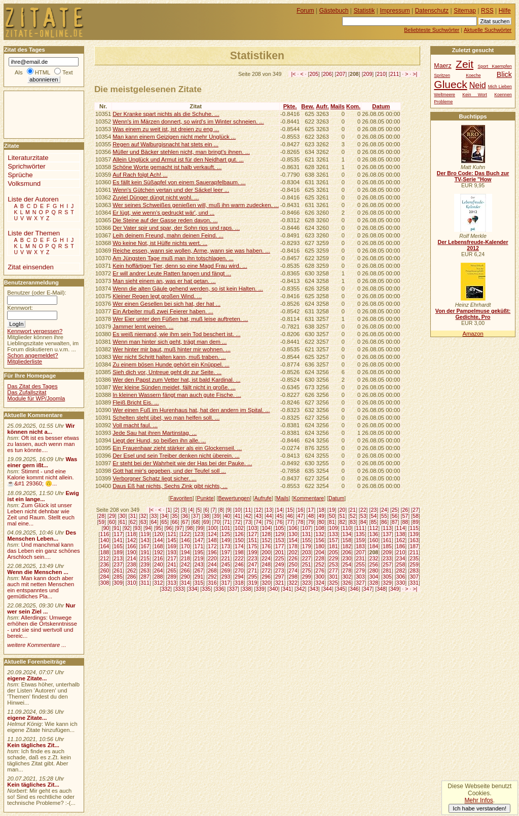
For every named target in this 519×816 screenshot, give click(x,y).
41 (238, 516)
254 (346, 564)
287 (145, 577)
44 (269, 516)
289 (171, 577)
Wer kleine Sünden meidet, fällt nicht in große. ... (174, 387)
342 (300, 589)
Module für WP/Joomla (36, 398)
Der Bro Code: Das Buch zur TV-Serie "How (473, 176)
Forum (305, 10)
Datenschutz (432, 10)
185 (387, 546)
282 (400, 570)
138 (400, 534)
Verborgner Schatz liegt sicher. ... (154, 478)
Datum (381, 106)
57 (405, 516)
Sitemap (465, 10)
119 (145, 534)
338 (246, 589)
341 (286, 589)
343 (313, 589)
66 (175, 522)
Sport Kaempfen (494, 66)
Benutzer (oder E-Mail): (36, 293)
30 (123, 516)
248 (266, 564)
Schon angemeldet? (32, 355)
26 (405, 510)
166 (131, 546)
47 (301, 516)
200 (266, 552)
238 (131, 564)
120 (158, 534)
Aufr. (322, 106)
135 (360, 534)
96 (169, 528)
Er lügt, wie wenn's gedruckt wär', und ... (163, 213)
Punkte (205, 498)
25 (395, 510)
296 (266, 577)
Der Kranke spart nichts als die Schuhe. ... (166, 114)
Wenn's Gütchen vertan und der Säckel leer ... (171, 190)
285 (118, 577)
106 (293, 528)
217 (171, 558)
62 (133, 522)
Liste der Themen (34, 233)
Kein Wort (474, 94)
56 (395, 516)
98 (190, 528)
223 (252, 558)
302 (346, 577)
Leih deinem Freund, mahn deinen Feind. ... (168, 235)
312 (158, 583)
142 (131, 540)
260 (104, 570)
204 (319, 552)
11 (248, 510)
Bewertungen (234, 498)
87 (395, 522)
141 (118, 540)
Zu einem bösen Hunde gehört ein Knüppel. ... (171, 364)
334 (192, 589)
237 (118, 564)
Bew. (307, 106)
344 (327, 589)
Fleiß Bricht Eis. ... (136, 402)
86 (384, 522)
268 (212, 570)
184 (374, 546)
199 (252, 552)
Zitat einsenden (31, 267)
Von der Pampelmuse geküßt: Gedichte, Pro (472, 314)
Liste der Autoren (33, 199)
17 (311, 510)
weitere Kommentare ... (36, 645)
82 (342, 522)
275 (306, 570)
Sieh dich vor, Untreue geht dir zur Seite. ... (167, 372)
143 (145, 540)
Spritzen (442, 75)
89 (416, 522)
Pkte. (290, 106)
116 (104, 534)
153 (279, 540)
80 (321, 522)
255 (360, 564)
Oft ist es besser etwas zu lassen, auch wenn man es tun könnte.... (43, 444)
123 (198, 534)
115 (414, 528)
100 (212, 528)
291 (198, 577)
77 (290, 522)
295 (252, 577)
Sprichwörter (26, 166)
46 (290, 516)
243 (198, 564)
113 (387, 528)
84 (363, 522)
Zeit (464, 64)
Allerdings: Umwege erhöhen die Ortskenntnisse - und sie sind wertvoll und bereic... (42, 627)
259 (414, 564)
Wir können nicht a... (41, 429)
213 (118, 558)
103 (252, 528)
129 (279, 534)
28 (101, 516)
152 (266, 540)
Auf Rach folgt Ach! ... (140, 175)
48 (311, 516)
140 (104, 540)
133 (333, 534)
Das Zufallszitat (26, 392)
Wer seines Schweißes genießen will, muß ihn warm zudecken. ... (196, 205)
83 (353, 522)
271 (252, 570)
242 (185, 564)
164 (104, 546)
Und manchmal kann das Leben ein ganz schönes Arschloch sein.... (43, 551)
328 (374, 583)
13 (269, 510)
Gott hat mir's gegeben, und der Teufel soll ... (169, 471)
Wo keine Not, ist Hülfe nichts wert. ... (160, 243)
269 (225, 570)
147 (198, 540)
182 (346, 546)
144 (158, 540)
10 (238, 510)
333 (179, 589)
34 (164, 516)
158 (346, 540)
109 (333, 528)
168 (158, 546)
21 (353, 510)
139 (414, 534)
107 (306, 528)
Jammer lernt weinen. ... (143, 326)
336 (220, 589)
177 (279, 546)
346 (354, 589)
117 (118, 534)
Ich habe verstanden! (479, 808)
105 (279, 528)
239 (145, 564)
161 (387, 540)
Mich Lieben (500, 86)
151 (252, 540)
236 (104, 564)
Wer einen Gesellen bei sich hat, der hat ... (166, 304)
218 (185, 558)
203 (306, 552)
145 (171, 540)
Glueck (450, 84)
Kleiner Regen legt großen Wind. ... (157, 296)
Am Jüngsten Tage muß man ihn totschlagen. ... (173, 258)
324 (319, 583)
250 (293, 564)
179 (306, 546)
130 (293, 534)
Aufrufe (263, 498)
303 (360, 577)
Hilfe (505, 10)
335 (206, 589)
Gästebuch (334, 10)
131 (306, 534)
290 (185, 577)
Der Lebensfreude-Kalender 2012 (472, 245)
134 (346, 534)
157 (333, 540)
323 (306, 583)
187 (414, 546)
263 (145, 570)
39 (217, 516)
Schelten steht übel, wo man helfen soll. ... (166, 418)
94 (148, 528)
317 (225, 583)
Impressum (395, 10)
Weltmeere (444, 94)
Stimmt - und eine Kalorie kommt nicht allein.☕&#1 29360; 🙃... (40, 477)
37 (196, 516)
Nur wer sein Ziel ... (41, 608)
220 (212, 558)
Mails (337, 106)
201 (279, 552)
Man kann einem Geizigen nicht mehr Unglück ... (174, 137)
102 (239, 528)
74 (258, 522)
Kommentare (308, 498)
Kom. (353, 106)
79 (311, 522)
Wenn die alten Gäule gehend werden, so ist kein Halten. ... (188, 288)
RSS (487, 10)
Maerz (442, 65)
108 (319, 528)
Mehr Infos (478, 800)
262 (131, 570)
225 (279, 558)
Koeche (473, 75)
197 (225, 552)
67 (185, 522)
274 (293, 570)
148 (212, 540)
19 (332, 510)
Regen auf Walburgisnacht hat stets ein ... (165, 144)
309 (118, 583)
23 (373, 510)
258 (400, 564)
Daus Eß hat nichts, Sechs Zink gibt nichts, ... (170, 486)
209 (368, 74)
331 (414, 583)
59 (101, 522)
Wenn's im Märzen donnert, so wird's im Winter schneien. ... (188, 121)
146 (185, 540)
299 (306, 577)
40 (227, 516)
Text (67, 72)
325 (333, 583)
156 (319, 540)
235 (414, 558)
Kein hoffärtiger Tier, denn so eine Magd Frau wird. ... (180, 266)
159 (360, 540)
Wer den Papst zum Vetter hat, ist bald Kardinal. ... (176, 380)
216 (158, 558)
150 (239, 540)
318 (239, 583)
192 (158, 552)
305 (387, 577)
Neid (477, 85)
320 (266, 583)
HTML (42, 72)
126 (239, 534)
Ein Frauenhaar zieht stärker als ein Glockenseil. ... (177, 448)
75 (269, 522)
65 (164, 522)
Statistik (364, 10)
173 (225, 546)
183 (360, 546)
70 (217, 522)
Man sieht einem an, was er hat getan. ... (164, 281)
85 (373, 522)
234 (400, 558)
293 (225, 577)
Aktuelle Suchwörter (487, 30)
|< (293, 74)
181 (333, 546)
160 (374, 540)
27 (416, 510)
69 (206, 522)
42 (248, 516)
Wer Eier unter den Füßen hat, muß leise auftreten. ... (180, 319)
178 (293, 546)
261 (118, 570)
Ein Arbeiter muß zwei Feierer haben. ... (163, 311)
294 (239, 577)
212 (104, 558)
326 (346, 583)
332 (165, 589)
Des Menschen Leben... (41, 535)
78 (301, 522)
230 (346, 558)
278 (346, 570)
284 (104, 577)
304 (374, 577)
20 (342, 510)
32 (143, 516)
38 (206, 516)
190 (131, 552)
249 (279, 564)
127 (252, 534)
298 (293, 577)
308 (104, 583)
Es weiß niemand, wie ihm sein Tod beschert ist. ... (176, 334)
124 (212, 534)
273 (279, 570)
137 (387, 534)
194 (185, 552)
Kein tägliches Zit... (33, 745)
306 (400, 577)
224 (266, 558)
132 (319, 534)
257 (387, 564)
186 (400, 546)
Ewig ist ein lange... (43, 496)
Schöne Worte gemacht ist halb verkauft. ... (167, 167)
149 (225, 540)
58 (416, 516)
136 (374, 534)
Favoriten (181, 498)
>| (415, 74)
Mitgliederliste (24, 361)
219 (198, 558)
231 (360, 558)
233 (387, 558)
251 (306, 564)
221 (225, 558)
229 (333, 558)
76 (280, 522)
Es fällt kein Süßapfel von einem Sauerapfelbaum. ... (179, 182)
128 (266, 534)
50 (332, 516)
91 (117, 528)
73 (248, 522)
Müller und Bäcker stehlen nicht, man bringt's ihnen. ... (181, 152)
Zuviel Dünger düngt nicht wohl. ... (156, 197)
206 (327, 74)
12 (258, 510)
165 (118, 546)
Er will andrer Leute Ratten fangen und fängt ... (172, 273)
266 (185, 570)
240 (158, 564)
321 (279, 583)
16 (301, 510)
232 (374, 558)
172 (212, 546)
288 (158, 577)
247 (252, 564)
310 (131, 583)
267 (198, 570)
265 (171, 570)
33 (154, 516)
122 (185, 534)
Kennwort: (20, 308)
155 (306, 540)
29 (112, 516)
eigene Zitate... (27, 678)
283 (414, 570)
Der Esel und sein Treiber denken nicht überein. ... (176, 456)
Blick (504, 74)
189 (118, 552)
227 (306, 558)
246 (239, 564)
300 (319, 577)
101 (225, 528)
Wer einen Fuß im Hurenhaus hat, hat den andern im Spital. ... (191, 410)
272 (266, 570)
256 (374, 564)
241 (171, 564)
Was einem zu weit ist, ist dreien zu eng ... (166, 129)
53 (363, 516)
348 (381, 589)
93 (137, 528)
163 (414, 540)
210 (381, 74)
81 (332, 522)
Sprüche (20, 175)
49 (321, 516)
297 (279, 577)
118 (131, 534)
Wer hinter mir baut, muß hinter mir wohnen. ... (172, 349)
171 (198, 546)
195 (198, 552)
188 (104, 552)
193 (171, 552)
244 (212, 564)
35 (175, 516)
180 (319, 546)
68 (196, 522)
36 (185, 516)
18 (321, 510)
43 (258, 516)
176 (266, 546)
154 (293, 540)
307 (414, 577)
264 (158, 570)
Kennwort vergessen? (34, 331)
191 (145, 552)
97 (179, 528)
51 (342, 516)
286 (131, 577)
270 (239, 570)
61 (123, 522)
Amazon (472, 334)
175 (252, 546)
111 (360, 528)
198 (239, 552)
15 (290, 510)
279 (360, 570)
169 (171, 546)
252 (319, 564)
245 (225, 564)
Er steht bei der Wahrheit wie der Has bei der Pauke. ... (182, 463)
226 (293, 558)
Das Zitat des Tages (32, 386)
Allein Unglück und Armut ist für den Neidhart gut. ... (178, 159)
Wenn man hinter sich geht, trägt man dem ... (170, 342)
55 (384, 516)
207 (341, 74)
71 (227, 522)
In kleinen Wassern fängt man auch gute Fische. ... (177, 395)
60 (112, 522)
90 (106, 528)
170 (185, 546)
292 (212, 577)
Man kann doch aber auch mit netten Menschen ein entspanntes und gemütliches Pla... (40, 587)
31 (133, 516)
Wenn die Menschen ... (37, 572)
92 (127, 528)
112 (374, 528)
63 (143, 522)
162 (400, 540)
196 (212, 552)
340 (273, 589)
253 (333, 564)
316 (212, 583)
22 (363, 510)
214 (131, 558)
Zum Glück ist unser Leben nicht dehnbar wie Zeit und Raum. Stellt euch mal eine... (41, 514)
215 (145, 558)
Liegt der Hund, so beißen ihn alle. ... (159, 440)
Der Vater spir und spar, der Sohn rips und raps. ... (176, 228)
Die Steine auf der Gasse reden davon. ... (165, 220)
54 (373, 516)
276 (319, 570)
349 (394, 589)
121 (171, 534)
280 (374, 570)
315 (198, 583)
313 (171, 583)
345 (341, 589)
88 (405, 522)
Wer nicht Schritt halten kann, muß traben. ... (169, 357)
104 (266, 528)
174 (239, 546)
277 (333, 570)
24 (384, 510)
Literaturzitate (28, 157)
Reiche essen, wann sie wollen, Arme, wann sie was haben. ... (191, 251)
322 (293, 583)
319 (252, 583)
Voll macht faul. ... (135, 425)
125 (225, 534)
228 (319, 558)
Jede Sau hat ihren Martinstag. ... (155, 433)
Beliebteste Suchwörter (431, 30)
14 (280, 510)
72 (238, 522)
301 (333, 577)
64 (154, 522)
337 (233, 589)
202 (293, 552)
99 (200, 528)
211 (394, 74)
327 (360, 583)
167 (145, 546)
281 (387, 570)
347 (368, 589)
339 (260, 589)
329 (387, 583)
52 (353, 516)
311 (145, 583)
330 (400, 583)
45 (280, 516)
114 (400, 528)
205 (313, 74)
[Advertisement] (34, 114)
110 (346, 528)
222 (239, 558)
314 (185, 583)
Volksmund (24, 183)
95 (159, 528)
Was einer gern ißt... (42, 462)
